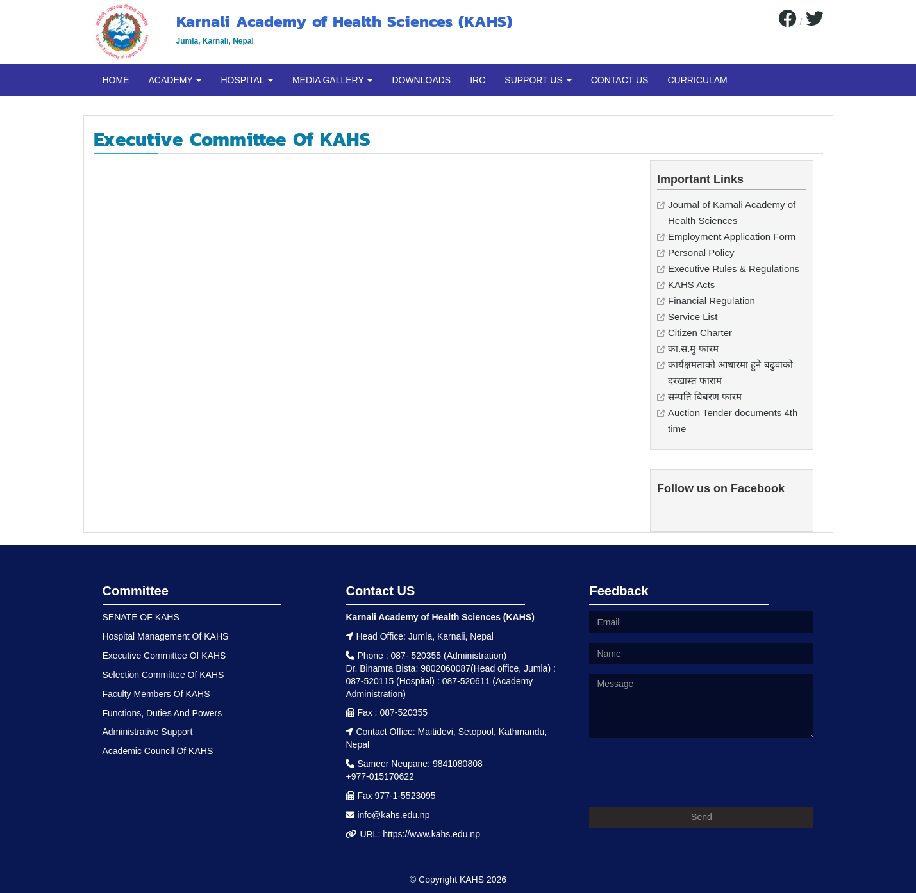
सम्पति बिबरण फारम (705, 396)
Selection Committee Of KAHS (163, 675)
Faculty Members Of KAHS (156, 694)
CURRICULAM (697, 80)
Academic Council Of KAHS (158, 751)
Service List (693, 316)
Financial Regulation (711, 300)
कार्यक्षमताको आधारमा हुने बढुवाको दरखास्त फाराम (730, 372)
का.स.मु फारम (693, 348)
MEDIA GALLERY (332, 80)
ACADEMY (175, 80)
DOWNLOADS (421, 80)
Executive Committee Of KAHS (164, 655)
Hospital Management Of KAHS (166, 636)
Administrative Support (148, 732)
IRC (477, 80)
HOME (116, 80)
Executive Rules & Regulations (733, 268)
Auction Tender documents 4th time (732, 420)
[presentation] (686, 773)
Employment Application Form (731, 236)
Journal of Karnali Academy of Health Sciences (731, 212)
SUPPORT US (537, 80)
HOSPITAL (247, 80)
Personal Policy (701, 252)
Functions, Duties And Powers (162, 713)
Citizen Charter (700, 332)
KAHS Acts (691, 284)
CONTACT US (620, 80)
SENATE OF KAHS (141, 617)
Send (701, 817)
